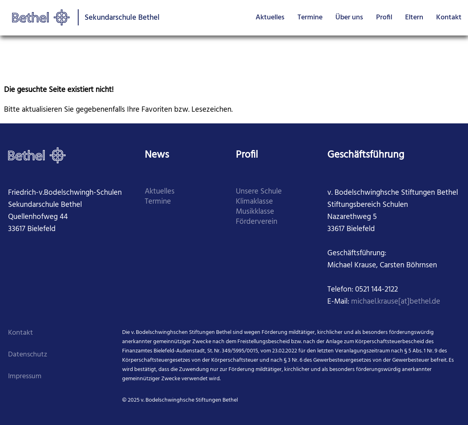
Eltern (414, 17)
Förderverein (256, 222)
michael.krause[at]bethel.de (395, 302)
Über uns (349, 17)
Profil (384, 17)
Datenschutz (27, 355)
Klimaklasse (254, 202)
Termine (309, 17)
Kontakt (449, 17)
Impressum (25, 376)
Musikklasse (255, 212)
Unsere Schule (259, 192)
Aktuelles (270, 17)
